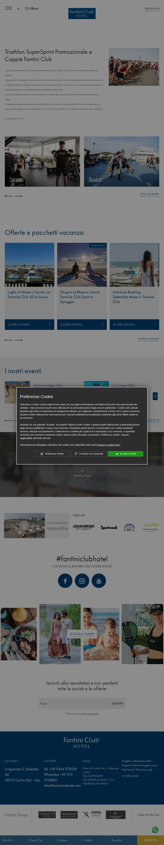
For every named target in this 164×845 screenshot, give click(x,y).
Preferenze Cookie (52, 453)
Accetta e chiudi (126, 453)
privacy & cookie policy (109, 445)
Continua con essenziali (89, 453)
